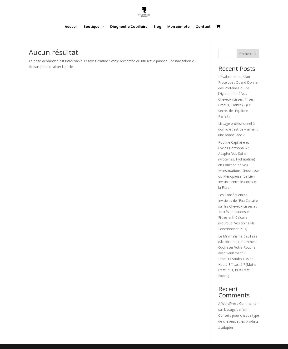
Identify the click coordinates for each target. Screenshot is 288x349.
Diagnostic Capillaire (129, 27)
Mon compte (178, 27)
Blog (157, 27)
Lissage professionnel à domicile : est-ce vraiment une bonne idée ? (238, 129)
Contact (203, 27)
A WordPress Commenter (238, 303)
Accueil (71, 27)
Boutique (91, 27)
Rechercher (248, 53)
